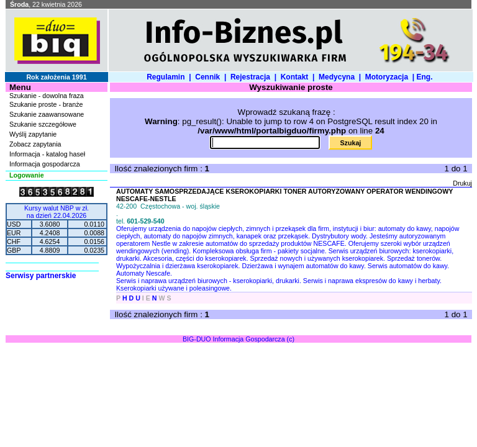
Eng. (426, 77)
